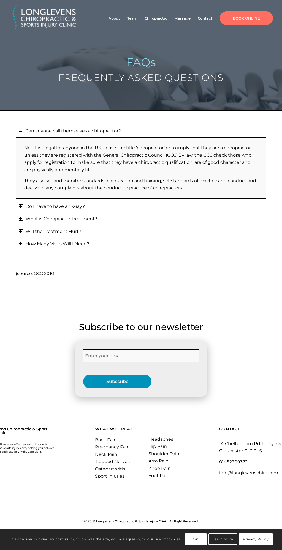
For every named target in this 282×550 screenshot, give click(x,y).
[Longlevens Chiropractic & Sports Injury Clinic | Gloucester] (44, 18)
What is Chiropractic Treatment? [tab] (58, 218)
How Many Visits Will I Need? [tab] (54, 243)
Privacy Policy (256, 539)
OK (195, 539)
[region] (141, 168)
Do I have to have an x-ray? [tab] (52, 206)
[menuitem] (114, 18)
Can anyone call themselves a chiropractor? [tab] (70, 131)
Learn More (223, 539)
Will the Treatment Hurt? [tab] (50, 231)
